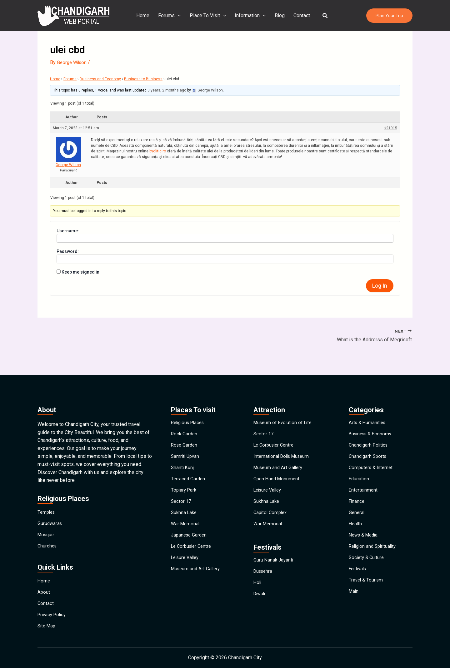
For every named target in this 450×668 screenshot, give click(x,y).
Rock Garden (184, 410)
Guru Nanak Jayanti (274, 564)
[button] (321, 16)
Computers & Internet (372, 453)
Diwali (260, 608)
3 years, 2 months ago (167, 90)
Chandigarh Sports (369, 439)
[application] (180, 15)
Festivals (359, 583)
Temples (47, 485)
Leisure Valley (186, 568)
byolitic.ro (157, 151)
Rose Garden (185, 425)
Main (354, 611)
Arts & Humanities (368, 396)
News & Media (365, 539)
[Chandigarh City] (73, 15)
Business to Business (143, 79)
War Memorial (186, 525)
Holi (257, 593)
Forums (172, 15)
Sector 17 (181, 496)
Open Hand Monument (277, 468)
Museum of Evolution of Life (284, 396)
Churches (48, 529)
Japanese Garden (190, 539)
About (44, 581)
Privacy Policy (53, 610)
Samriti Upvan (186, 439)
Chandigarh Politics (370, 425)
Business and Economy (100, 79)
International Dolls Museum (283, 439)
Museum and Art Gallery (197, 583)
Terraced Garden (189, 468)
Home (146, 15)
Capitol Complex (271, 511)
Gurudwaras (50, 500)
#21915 (390, 128)
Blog (278, 15)
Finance (357, 496)
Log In (379, 285)
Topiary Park (184, 482)
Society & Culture (367, 568)
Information (250, 15)
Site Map (47, 624)
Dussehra (263, 579)
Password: (68, 251)
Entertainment (364, 482)
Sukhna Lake (184, 511)
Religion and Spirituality (374, 554)
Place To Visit (209, 15)
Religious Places (189, 396)
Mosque (47, 514)
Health (356, 525)
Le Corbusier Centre (193, 554)
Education (359, 468)
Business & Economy (372, 410)
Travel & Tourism (367, 597)
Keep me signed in (80, 272)
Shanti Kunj (183, 453)
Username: (68, 230)
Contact (299, 15)
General (357, 511)
